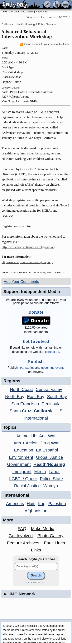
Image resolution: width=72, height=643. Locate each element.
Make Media (42, 528)
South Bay (57, 396)
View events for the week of (48, 17)
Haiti (31, 503)
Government (19, 464)
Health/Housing (49, 464)
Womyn (50, 485)
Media (40, 471)
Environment (21, 457)
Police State (51, 478)
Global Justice (49, 457)
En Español (47, 450)
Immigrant (21, 471)
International (36, 418)
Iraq (42, 503)
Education (23, 450)
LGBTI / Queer (23, 478)
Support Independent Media (31, 291)
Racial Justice (27, 485)
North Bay (14, 396)
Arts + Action (25, 443)
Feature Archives (23, 543)
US (59, 410)
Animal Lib (26, 436)
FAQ (22, 528)
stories (26, 367)
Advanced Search (36, 582)
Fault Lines (54, 543)
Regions (11, 380)
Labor (54, 471)
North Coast (21, 389)
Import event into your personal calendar (45, 44)
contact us (52, 351)
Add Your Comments (21, 281)
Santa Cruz (20, 410)
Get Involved (21, 535)
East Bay (35, 396)
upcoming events (53, 367)
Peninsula (51, 403)
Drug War (49, 443)
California (7, 24)
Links (36, 550)
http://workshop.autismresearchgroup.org (28, 247)
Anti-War (47, 436)
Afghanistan (36, 510)
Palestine (57, 503)
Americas (15, 503)
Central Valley (49, 389)
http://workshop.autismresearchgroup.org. (27, 262)
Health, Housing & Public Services (36, 24)
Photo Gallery (50, 535)
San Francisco (25, 403)
